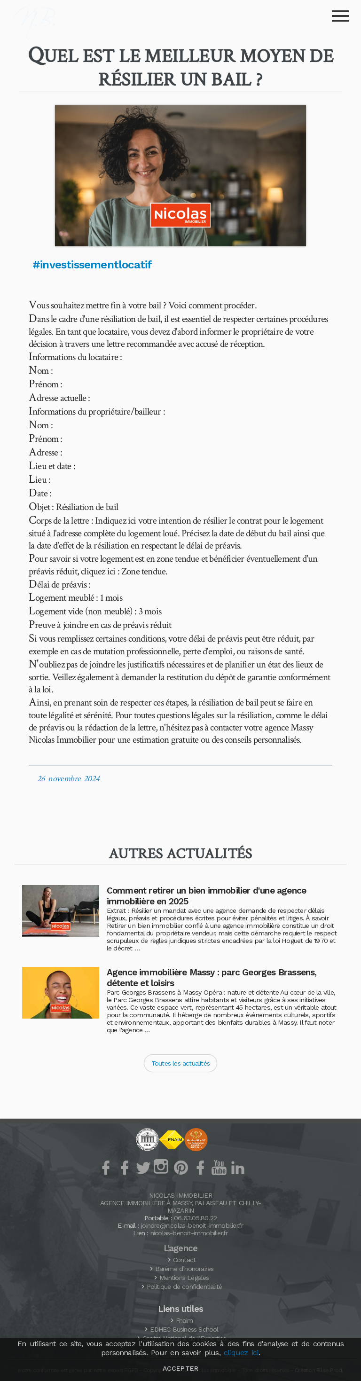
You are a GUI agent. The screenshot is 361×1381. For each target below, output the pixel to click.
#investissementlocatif (92, 264)
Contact (184, 1259)
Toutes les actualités (180, 1063)
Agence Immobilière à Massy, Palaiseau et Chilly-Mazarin (180, 1206)
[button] (180, 175)
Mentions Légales (184, 1277)
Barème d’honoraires (184, 1268)
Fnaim (184, 1320)
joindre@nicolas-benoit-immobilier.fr (192, 1225)
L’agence (181, 1248)
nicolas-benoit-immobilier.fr (189, 1233)
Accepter (180, 1368)
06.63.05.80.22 (195, 1218)
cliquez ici (241, 1352)
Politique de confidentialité (184, 1286)
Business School (184, 1329)
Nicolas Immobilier (180, 1195)
